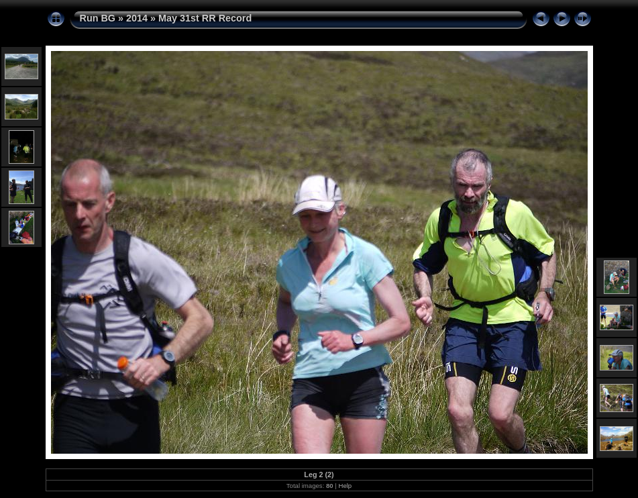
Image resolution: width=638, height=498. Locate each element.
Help (345, 485)
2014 (137, 18)
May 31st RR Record (205, 18)
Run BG (98, 18)
